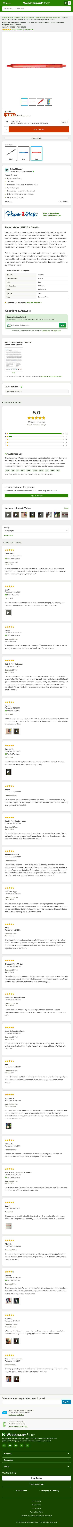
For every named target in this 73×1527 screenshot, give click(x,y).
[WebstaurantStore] (30, 1434)
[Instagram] (4, 1445)
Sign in (64, 122)
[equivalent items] (21, 387)
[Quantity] (6, 129)
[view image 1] (8, 731)
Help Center (36, 1478)
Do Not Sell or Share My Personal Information (36, 1515)
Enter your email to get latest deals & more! (23, 1398)
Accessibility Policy (36, 1512)
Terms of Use (46, 330)
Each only (7, 111)
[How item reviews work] (45, 424)
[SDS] (14, 360)
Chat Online (20, 1491)
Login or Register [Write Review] (37, 495)
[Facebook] (16, 1445)
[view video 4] (32, 514)
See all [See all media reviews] (66, 508)
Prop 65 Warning (33, 303)
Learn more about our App (18, 1426)
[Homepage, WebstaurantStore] (36, 3)
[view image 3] (24, 514)
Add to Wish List (36, 138)
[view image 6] (48, 514)
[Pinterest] (27, 1445)
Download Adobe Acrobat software (51, 376)
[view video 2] (16, 514)
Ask (62, 325)
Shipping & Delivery (49, 1491)
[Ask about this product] (36, 325)
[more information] (33, 171)
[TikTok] (21, 1445)
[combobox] (36, 8)
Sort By (6, 527)
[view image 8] (64, 514)
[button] (24, 102)
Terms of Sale (36, 1501)
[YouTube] (10, 1445)
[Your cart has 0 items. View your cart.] (67, 3)
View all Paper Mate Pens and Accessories (52, 214)
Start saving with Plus (16, 1415)
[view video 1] (8, 514)
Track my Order (37, 1484)
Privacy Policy (57, 330)
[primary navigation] (7, 3)
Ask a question (29, 29)
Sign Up (66, 1402)
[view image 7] (56, 514)
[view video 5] (40, 514)
